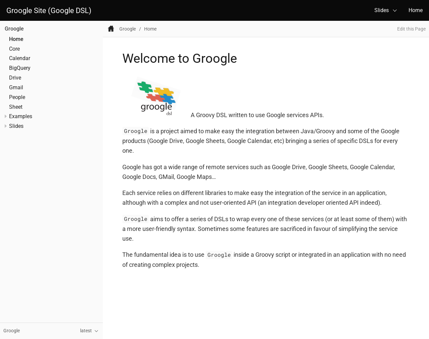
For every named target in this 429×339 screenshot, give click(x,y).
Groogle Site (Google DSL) (48, 10)
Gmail (16, 88)
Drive (15, 78)
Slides (381, 10)
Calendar (19, 58)
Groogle (14, 29)
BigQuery (19, 68)
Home (416, 10)
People (17, 97)
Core (14, 49)
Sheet (15, 107)
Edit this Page (411, 29)
